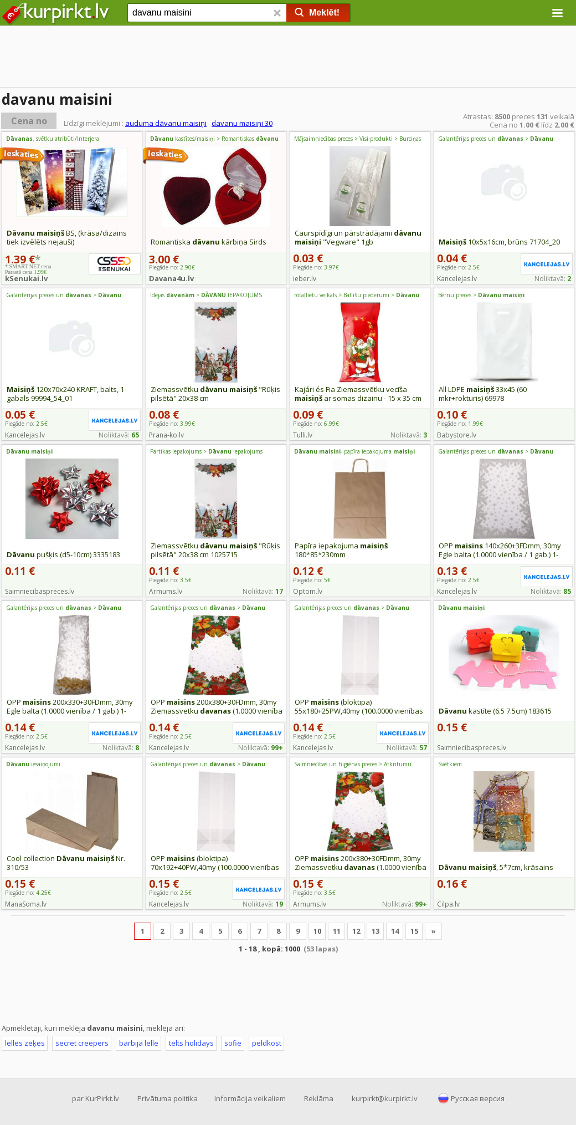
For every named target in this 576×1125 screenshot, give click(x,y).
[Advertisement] (288, 58)
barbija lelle (138, 1043)
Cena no (29, 121)
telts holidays (191, 1043)
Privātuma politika (167, 1098)
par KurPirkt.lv (95, 1098)
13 (375, 931)
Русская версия (478, 1098)
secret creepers (82, 1043)
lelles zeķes (25, 1043)
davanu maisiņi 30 (242, 123)
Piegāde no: (316, 267)
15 (414, 931)
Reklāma (318, 1098)
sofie (232, 1043)
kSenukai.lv (26, 278)
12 (356, 931)
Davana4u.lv (171, 278)
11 (337, 931)
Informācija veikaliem (250, 1098)
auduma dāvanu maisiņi (166, 123)
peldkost (266, 1043)
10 (317, 931)
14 (395, 931)
